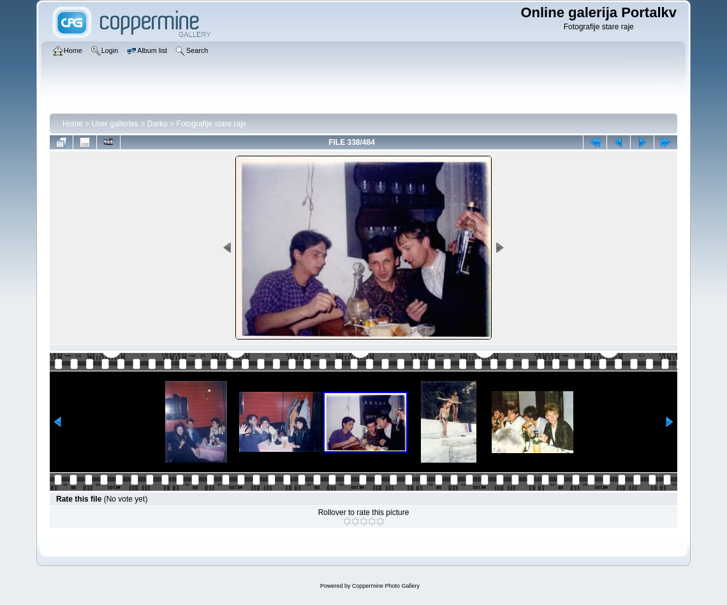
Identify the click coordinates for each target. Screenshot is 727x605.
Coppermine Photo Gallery (386, 586)
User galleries (115, 123)
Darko (157, 123)
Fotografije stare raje (211, 123)
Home (72, 123)
